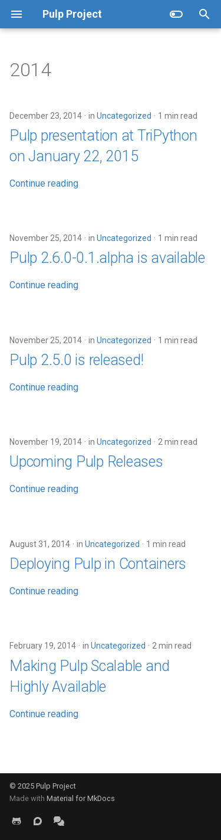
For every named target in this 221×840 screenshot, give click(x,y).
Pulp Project (56, 786)
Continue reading (43, 183)
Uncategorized (124, 116)
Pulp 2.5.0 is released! (76, 360)
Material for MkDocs (81, 798)
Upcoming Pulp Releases (86, 461)
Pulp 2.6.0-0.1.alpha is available (107, 257)
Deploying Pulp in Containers (97, 563)
